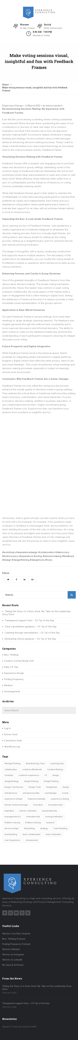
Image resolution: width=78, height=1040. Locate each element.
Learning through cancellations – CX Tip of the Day (32, 633)
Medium (8, 685)
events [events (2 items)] (65, 793)
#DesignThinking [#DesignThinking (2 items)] (12, 763)
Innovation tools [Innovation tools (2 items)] (55, 805)
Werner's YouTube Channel (16, 933)
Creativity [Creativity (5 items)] (8, 775)
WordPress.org (12, 746)
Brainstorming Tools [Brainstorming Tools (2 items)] (35, 763)
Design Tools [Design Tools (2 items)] (35, 787)
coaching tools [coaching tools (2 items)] (57, 763)
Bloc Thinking (11, 655)
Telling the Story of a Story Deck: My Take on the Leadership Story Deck (37, 987)
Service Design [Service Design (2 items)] (11, 828)
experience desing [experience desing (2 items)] (60, 799)
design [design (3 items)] (55, 775)
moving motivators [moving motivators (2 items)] (54, 816)
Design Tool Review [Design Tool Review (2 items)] (13, 787)
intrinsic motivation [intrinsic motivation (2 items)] (28, 811)
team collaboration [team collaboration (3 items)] (31, 834)
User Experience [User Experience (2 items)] (12, 840)
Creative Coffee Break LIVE (19, 661)
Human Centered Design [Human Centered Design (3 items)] (16, 805)
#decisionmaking (52, 556)
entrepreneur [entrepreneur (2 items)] (10, 793)
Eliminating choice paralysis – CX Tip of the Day (30, 639)
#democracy (62, 552)
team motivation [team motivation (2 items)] (53, 834)
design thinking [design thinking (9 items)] (31, 781)
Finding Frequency (14, 679)
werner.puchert (54, 105)
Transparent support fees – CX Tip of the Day (29, 620)
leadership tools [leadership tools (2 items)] (49, 811)
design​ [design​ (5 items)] (65, 787)
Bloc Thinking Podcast (13, 939)
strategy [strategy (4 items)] (44, 828)
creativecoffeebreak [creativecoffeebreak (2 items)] (32, 769)
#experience (26, 556)
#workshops (9, 552)
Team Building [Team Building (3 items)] (60, 828)
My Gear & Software (13, 965)
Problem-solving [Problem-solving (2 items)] (12, 822)
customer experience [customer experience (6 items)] (29, 775)
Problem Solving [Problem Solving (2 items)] (33, 822)
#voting (38, 556)
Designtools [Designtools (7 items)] (51, 787)
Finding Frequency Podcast (16, 944)
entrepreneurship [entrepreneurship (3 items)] (31, 793)
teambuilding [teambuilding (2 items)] (10, 834)
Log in (7, 728)
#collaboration (46, 552)
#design (6, 560)
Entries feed (10, 734)
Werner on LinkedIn (12, 960)
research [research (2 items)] (50, 822)
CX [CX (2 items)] (45, 775)
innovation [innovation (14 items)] (38, 805)
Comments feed (13, 740)
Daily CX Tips (11, 667)
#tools (48, 560)
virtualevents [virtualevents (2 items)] (32, 840)
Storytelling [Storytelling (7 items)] (29, 828)
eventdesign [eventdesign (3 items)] (51, 793)
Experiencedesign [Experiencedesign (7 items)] (36, 799)
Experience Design (12, 105)
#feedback (68, 556)
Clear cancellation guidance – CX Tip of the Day (31, 626)
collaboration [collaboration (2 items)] (10, 769)
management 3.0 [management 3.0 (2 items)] (12, 816)
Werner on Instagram (13, 954)
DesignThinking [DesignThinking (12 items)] (51, 781)
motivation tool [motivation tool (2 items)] (33, 816)
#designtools (37, 560)
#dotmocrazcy (10, 556)
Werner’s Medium (11, 949)
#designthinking (20, 560)
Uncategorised (12, 691)
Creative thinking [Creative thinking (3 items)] (55, 769)
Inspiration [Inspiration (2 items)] (9, 811)
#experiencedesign (27, 552)
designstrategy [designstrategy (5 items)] (11, 781)
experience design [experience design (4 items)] (13, 799)
